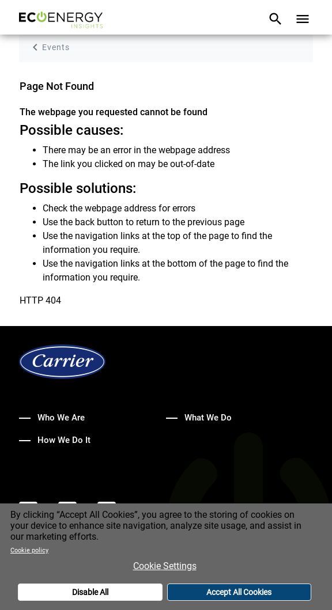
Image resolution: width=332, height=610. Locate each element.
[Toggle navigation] (275, 20)
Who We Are (61, 417)
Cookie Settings (165, 568)
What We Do (208, 417)
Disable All (90, 595)
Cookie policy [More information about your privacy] (29, 553)
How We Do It (63, 440)
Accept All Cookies (238, 595)
